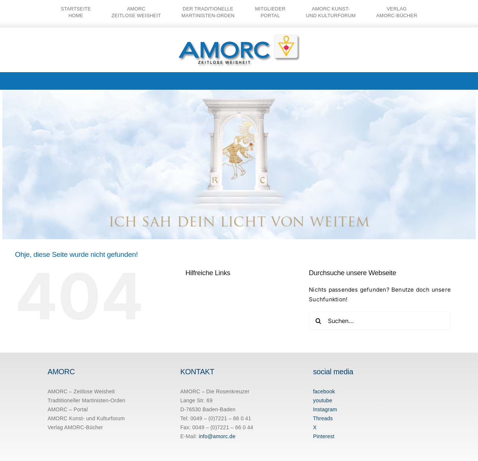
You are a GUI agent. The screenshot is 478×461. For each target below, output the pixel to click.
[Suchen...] (380, 320)
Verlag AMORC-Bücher (75, 427)
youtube (322, 400)
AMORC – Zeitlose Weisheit (81, 391)
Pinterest (323, 436)
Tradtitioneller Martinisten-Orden (86, 400)
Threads (323, 418)
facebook (324, 391)
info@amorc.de (217, 436)
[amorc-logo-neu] (239, 36)
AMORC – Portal (67, 409)
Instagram (325, 409)
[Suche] (318, 320)
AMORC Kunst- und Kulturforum (86, 418)
